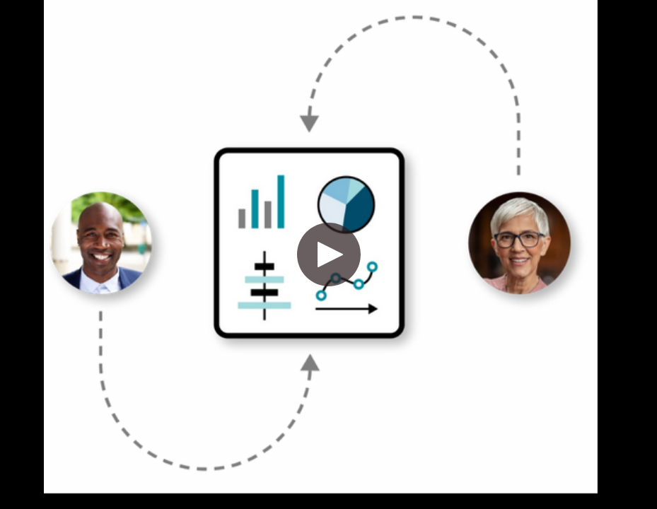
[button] (329, 254)
